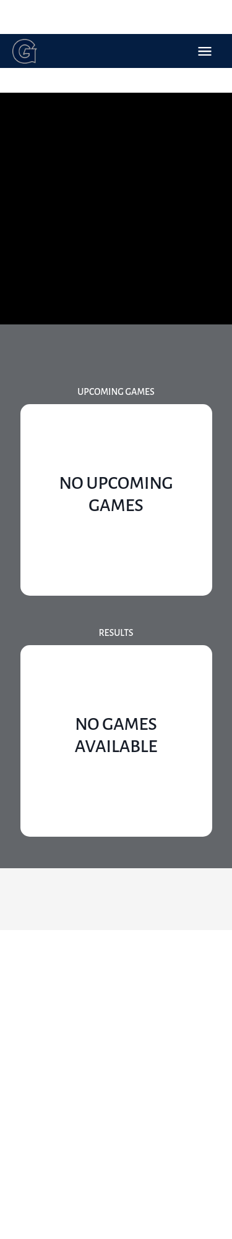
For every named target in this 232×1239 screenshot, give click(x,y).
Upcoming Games (115, 392)
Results (115, 633)
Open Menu (204, 51)
